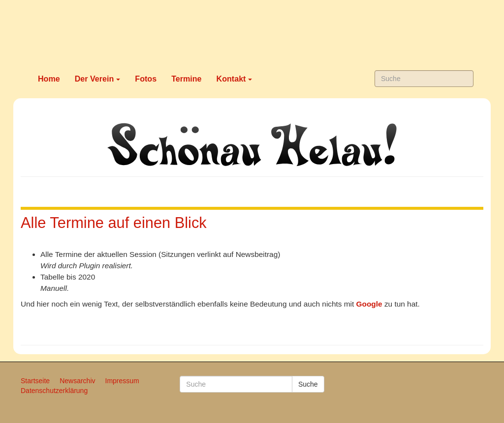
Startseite (35, 381)
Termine (186, 78)
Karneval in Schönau (252, 31)
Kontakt (234, 78)
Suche (308, 384)
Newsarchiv (77, 381)
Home (49, 78)
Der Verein (98, 78)
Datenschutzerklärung (54, 391)
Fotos (146, 78)
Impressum (122, 381)
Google (369, 304)
